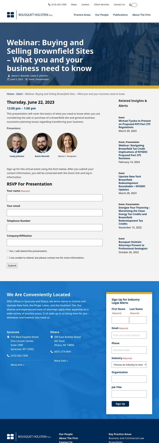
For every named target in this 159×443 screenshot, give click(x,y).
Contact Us (119, 4)
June (12, 79)
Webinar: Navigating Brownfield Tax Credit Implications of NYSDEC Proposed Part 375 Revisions (133, 152)
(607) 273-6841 (62, 351)
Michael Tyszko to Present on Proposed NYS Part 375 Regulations (135, 124)
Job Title (117, 387)
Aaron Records (42, 156)
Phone (115, 343)
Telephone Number (18, 221)
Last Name (136, 311)
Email (120, 328)
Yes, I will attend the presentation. (28, 251)
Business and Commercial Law (126, 438)
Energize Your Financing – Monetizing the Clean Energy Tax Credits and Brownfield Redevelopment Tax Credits (134, 215)
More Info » (17, 364)
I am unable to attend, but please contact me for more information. (46, 257)
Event (31, 79)
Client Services (101, 4)
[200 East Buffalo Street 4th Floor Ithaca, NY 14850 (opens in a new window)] (72, 341)
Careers (85, 4)
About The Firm (141, 14)
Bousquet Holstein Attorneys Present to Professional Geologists (133, 245)
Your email (13, 206)
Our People (102, 14)
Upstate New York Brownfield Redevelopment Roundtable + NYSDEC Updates (132, 183)
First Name (118, 311)
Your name (18, 191)
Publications (120, 14)
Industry (122, 358)
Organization (120, 372)
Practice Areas (82, 14)
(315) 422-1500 (57, 4)
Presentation (42, 79)
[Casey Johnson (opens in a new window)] (17, 156)
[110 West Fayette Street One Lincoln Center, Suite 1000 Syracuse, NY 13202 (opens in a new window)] (29, 343)
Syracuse (13, 332)
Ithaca (54, 332)
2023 (20, 79)
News (74, 4)
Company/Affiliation (19, 235)
